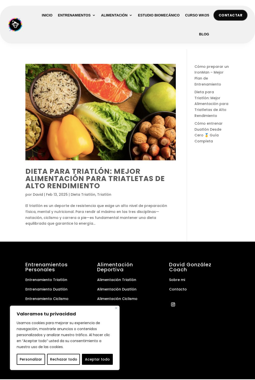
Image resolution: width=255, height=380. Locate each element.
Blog (204, 34)
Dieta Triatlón (83, 195)
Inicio (47, 15)
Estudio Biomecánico (159, 15)
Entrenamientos (74, 15)
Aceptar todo (97, 359)
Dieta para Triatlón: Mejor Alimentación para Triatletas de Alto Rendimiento (95, 179)
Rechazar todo (63, 359)
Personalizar (31, 359)
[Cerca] (116, 308)
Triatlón (104, 195)
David (38, 195)
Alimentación (114, 15)
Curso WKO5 (197, 15)
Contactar (229, 15)
